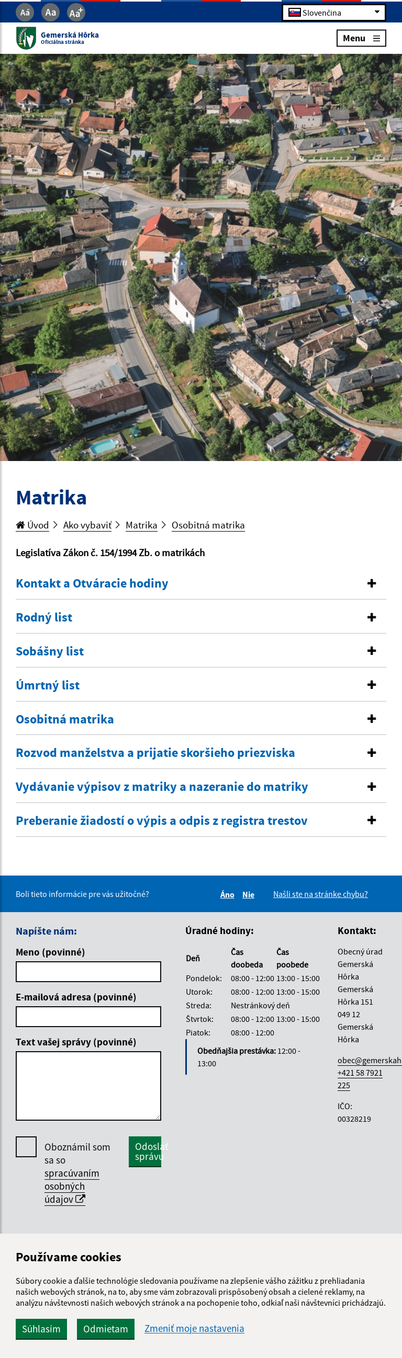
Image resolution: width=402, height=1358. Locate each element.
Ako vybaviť (87, 525)
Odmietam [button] (105, 1328)
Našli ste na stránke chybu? (320, 894)
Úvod (32, 525)
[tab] (201, 584)
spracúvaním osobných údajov (71, 1186)
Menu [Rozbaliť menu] (361, 38)
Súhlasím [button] (41, 1328)
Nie (250, 894)
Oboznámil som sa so (77, 1173)
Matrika (142, 525)
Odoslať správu (148, 1151)
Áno (229, 894)
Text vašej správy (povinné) (76, 1041)
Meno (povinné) (50, 952)
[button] (201, 583)
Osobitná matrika (208, 525)
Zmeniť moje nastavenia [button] (194, 1328)
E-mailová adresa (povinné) (76, 997)
